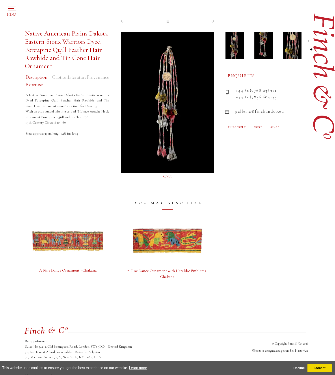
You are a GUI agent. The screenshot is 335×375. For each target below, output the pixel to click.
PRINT (258, 127)
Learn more (138, 368)
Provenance (98, 77)
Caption (60, 77)
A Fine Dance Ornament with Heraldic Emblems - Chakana (167, 273)
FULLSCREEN (237, 127)
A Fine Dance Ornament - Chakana (68, 270)
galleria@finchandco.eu (259, 111)
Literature (77, 77)
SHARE (275, 127)
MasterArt (301, 350)
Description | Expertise (37, 80)
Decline (299, 368)
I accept (320, 368)
